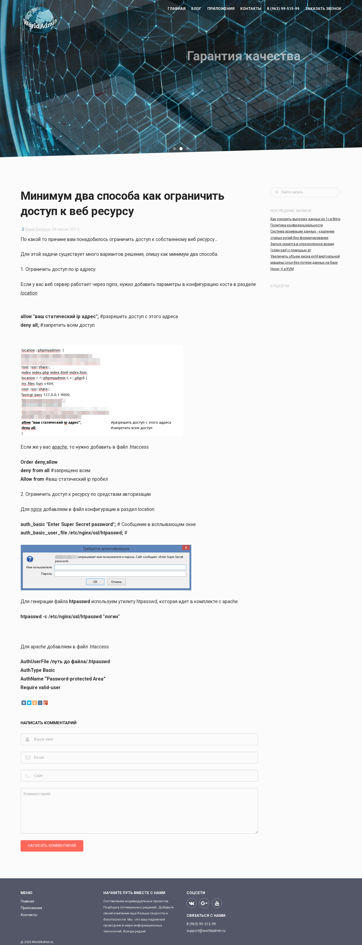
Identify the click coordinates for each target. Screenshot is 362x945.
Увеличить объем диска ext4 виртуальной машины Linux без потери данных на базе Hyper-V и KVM (305, 262)
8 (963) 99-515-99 (283, 8)
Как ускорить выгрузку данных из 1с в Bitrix (305, 219)
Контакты (250, 8)
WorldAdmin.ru (42, 942)
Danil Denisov (38, 229)
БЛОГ (196, 8)
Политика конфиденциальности (296, 225)
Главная (177, 8)
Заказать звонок (323, 8)
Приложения (221, 8)
